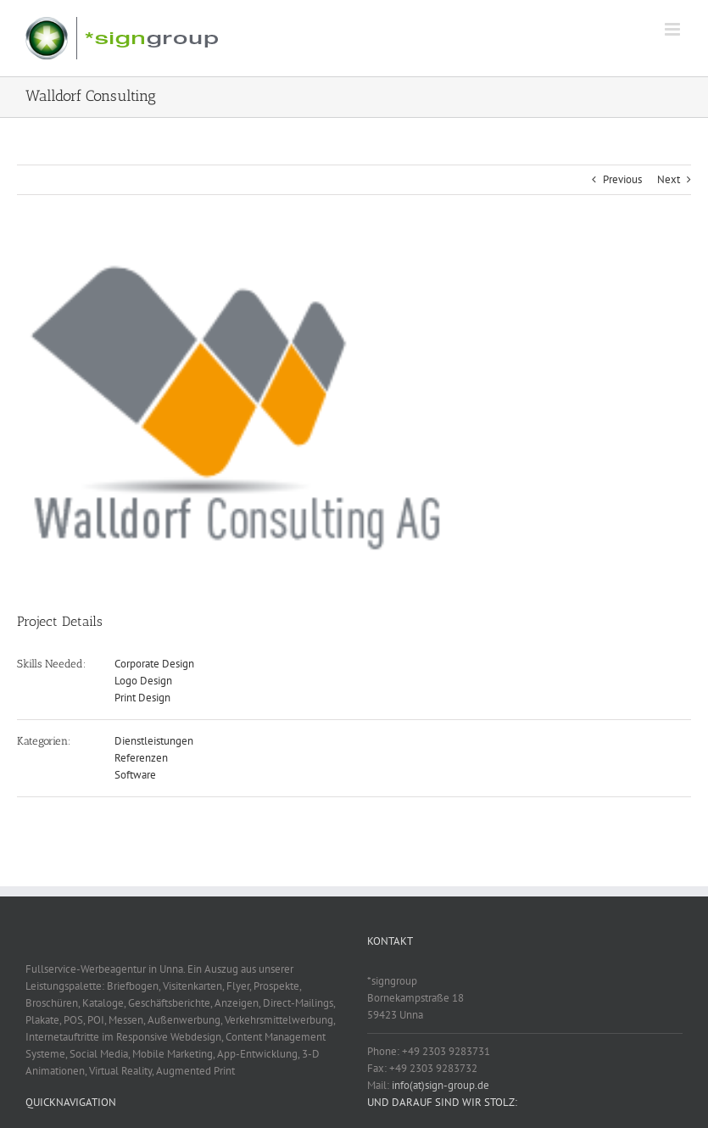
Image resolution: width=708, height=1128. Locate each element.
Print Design (142, 697)
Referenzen (141, 758)
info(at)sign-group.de (440, 1085)
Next (668, 179)
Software (135, 775)
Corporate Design (154, 663)
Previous (622, 179)
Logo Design (143, 680)
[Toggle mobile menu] (674, 29)
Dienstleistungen (153, 741)
